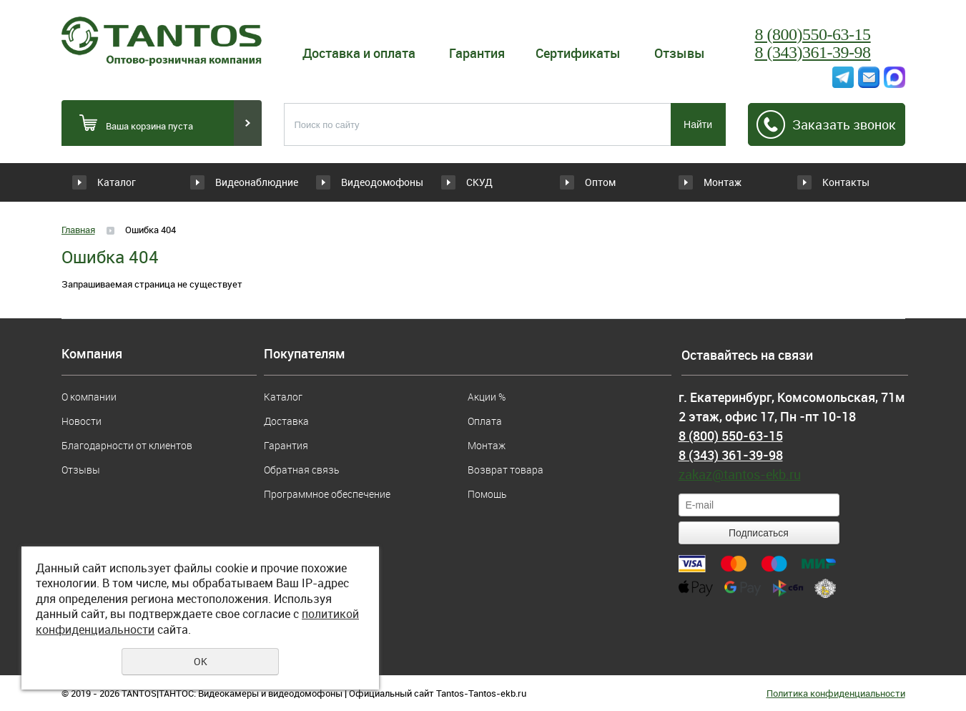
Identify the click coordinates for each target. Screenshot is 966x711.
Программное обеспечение (327, 494)
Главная (78, 229)
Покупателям (304, 354)
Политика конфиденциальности (836, 693)
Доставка (286, 421)
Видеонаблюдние (256, 182)
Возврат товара (505, 469)
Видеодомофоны (382, 182)
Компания (91, 354)
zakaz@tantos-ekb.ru (740, 474)
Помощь (487, 494)
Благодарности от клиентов (126, 445)
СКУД (479, 182)
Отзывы (679, 52)
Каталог (116, 182)
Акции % (487, 396)
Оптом (600, 182)
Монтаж (722, 182)
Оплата (485, 421)
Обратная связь (301, 469)
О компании (89, 396)
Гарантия (477, 52)
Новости (81, 421)
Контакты (845, 182)
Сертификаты (578, 52)
